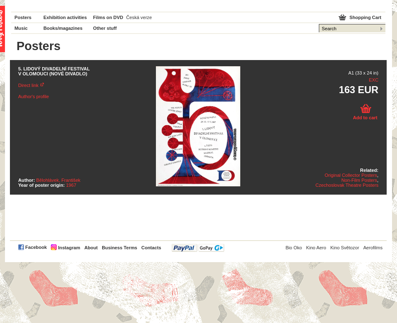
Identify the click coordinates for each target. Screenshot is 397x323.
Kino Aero (316, 247)
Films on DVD (108, 17)
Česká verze (139, 17)
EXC (373, 79)
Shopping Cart (365, 17)
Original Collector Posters (351, 175)
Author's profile (33, 96)
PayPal (198, 248)
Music (21, 28)
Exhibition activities (65, 17)
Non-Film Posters (359, 180)
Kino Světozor (344, 247)
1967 (71, 185)
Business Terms (119, 247)
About (91, 247)
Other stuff (105, 28)
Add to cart (365, 117)
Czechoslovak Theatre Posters (347, 185)
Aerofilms (373, 247)
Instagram (69, 247)
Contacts (151, 247)
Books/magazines (63, 28)
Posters (22, 17)
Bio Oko (293, 247)
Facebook (36, 247)
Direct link (28, 85)
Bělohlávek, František (58, 180)
